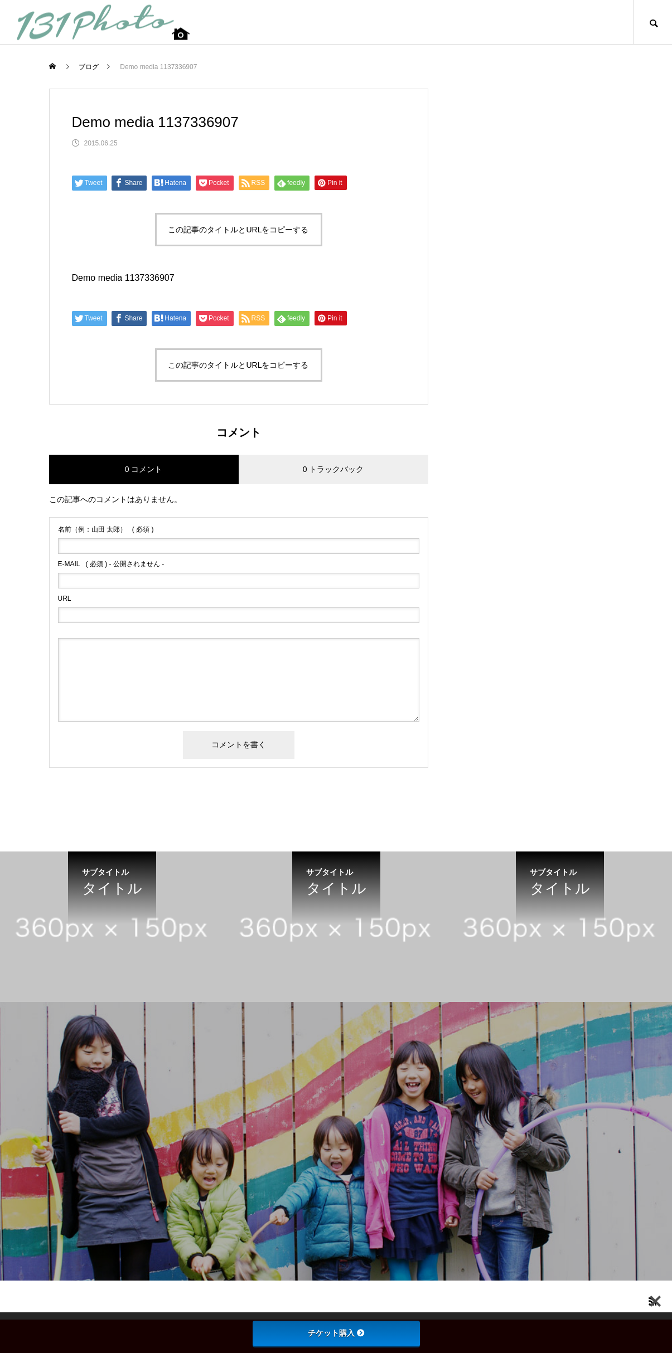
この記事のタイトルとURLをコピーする (238, 229)
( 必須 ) (106, 529)
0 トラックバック (333, 469)
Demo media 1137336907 (123, 278)
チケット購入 (336, 1333)
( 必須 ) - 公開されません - (111, 564)
